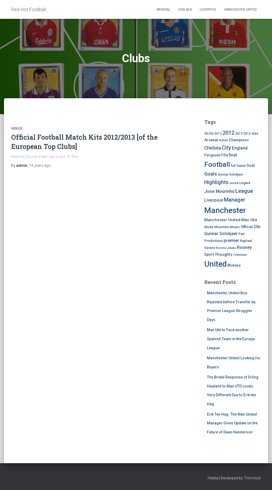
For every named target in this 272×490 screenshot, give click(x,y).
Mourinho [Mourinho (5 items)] (221, 227)
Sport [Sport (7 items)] (209, 254)
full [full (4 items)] (233, 166)
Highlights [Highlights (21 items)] (216, 182)
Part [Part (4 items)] (242, 234)
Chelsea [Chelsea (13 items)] (212, 148)
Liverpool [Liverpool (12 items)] (213, 200)
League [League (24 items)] (244, 191)
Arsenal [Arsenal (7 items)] (211, 140)
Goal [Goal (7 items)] (250, 165)
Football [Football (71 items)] (217, 164)
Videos (17, 128)
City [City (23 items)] (226, 147)
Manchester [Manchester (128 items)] (225, 210)
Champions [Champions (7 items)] (239, 140)
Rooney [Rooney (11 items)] (244, 247)
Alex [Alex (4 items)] (255, 133)
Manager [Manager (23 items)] (234, 200)
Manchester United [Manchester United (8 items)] (222, 220)
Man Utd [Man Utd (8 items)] (249, 220)
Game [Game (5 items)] (241, 166)
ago (40, 165)
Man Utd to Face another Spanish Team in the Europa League (231, 339)
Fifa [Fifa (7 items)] (224, 155)
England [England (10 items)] (240, 148)
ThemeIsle (252, 478)
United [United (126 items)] (215, 264)
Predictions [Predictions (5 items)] (213, 241)
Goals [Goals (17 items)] (210, 174)
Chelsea (185, 9)
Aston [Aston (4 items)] (223, 140)
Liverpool (208, 9)
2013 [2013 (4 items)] (239, 133)
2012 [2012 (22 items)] (228, 133)
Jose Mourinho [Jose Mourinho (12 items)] (219, 191)
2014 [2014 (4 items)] (247, 133)
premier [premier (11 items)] (231, 240)
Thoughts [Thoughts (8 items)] (223, 254)
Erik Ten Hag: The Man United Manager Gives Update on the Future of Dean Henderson (232, 423)
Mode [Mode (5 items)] (209, 227)
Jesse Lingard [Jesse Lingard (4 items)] (239, 183)
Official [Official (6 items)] (247, 227)
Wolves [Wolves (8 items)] (234, 265)
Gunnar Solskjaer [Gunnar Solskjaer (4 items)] (230, 174)
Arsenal (163, 9)
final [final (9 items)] (233, 155)
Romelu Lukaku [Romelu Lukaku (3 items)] (226, 248)
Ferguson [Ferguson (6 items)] (212, 155)
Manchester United (240, 9)
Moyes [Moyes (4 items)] (235, 227)
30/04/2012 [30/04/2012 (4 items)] (213, 133)
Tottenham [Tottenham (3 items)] (240, 255)
